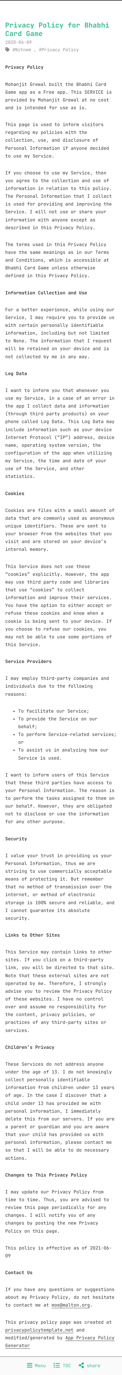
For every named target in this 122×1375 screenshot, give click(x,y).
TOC (62, 1366)
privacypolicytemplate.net (39, 1330)
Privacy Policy (60, 50)
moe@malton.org (71, 1305)
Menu (36, 1366)
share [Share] (89, 1366)
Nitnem (23, 50)
